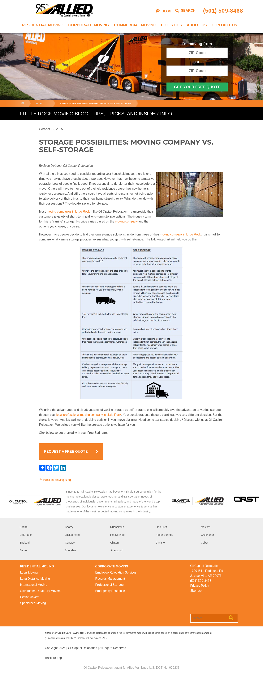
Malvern (205, 526)
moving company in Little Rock (180, 234)
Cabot (204, 542)
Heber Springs (164, 534)
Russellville (117, 526)
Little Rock (26, 534)
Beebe (24, 526)
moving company (126, 221)
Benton (24, 550)
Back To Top (53, 657)
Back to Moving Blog (55, 479)
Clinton (114, 542)
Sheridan (70, 550)
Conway (70, 542)
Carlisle (160, 542)
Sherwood (116, 550)
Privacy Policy (199, 585)
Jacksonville (72, 534)
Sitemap (196, 590)
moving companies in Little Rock (68, 211)
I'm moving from (197, 44)
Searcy (69, 526)
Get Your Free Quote (197, 87)
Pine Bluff (161, 526)
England (25, 542)
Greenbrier (207, 534)
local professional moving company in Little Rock (88, 414)
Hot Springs (117, 534)
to (197, 62)
